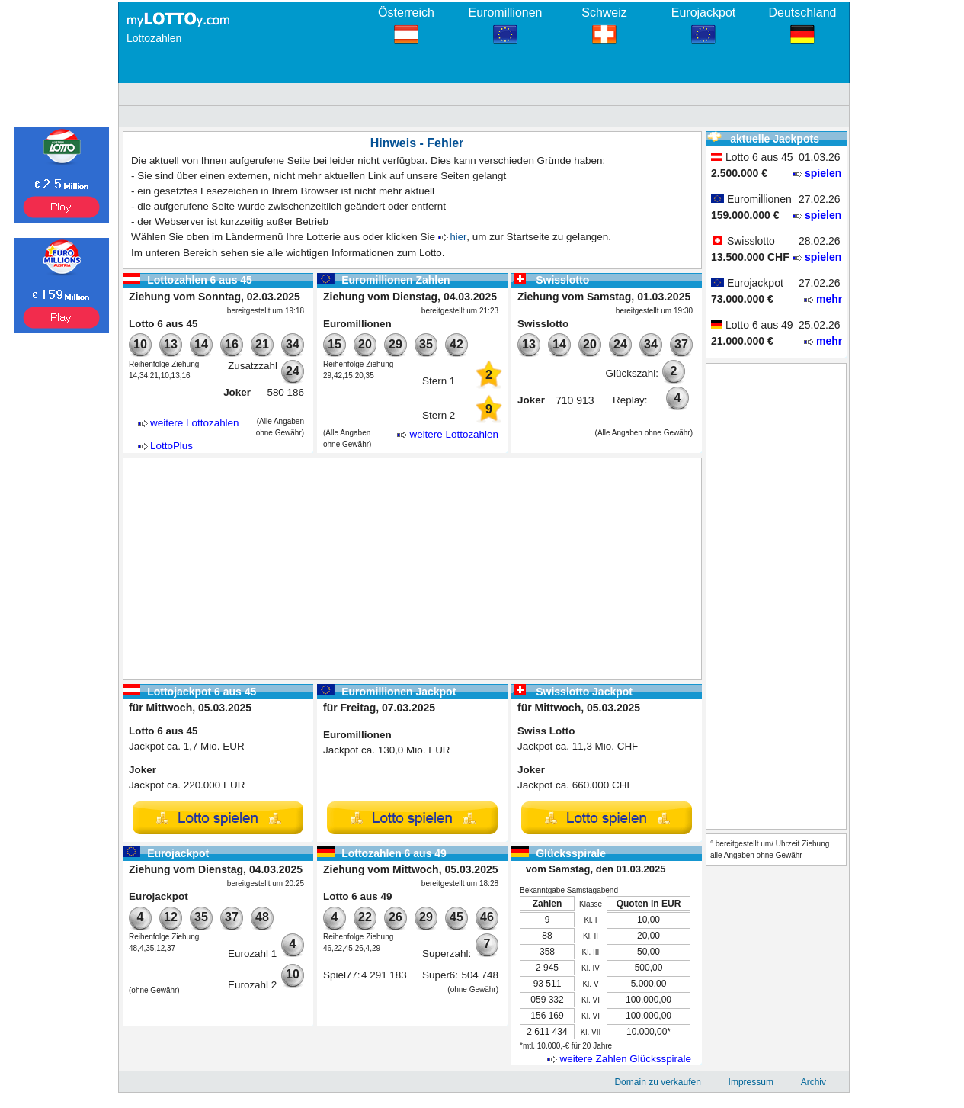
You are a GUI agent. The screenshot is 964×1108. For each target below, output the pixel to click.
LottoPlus (171, 445)
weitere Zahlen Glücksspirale (625, 1059)
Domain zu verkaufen (657, 1082)
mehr (829, 299)
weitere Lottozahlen (194, 423)
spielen (823, 173)
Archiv (813, 1082)
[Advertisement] (412, 569)
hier (458, 236)
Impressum (751, 1082)
